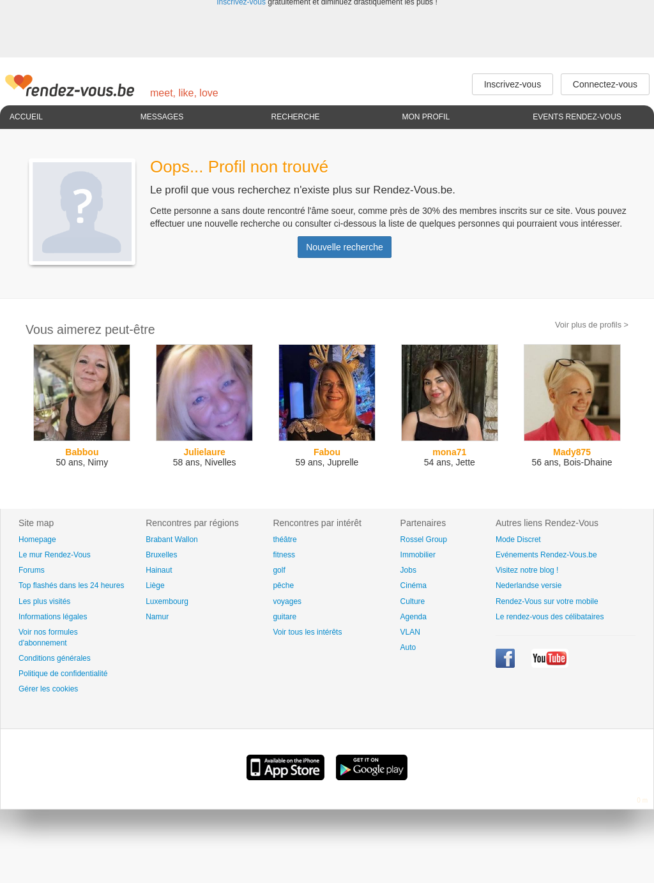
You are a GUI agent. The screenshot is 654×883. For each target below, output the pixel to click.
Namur (157, 616)
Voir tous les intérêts (307, 632)
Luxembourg (167, 601)
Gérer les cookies (48, 688)
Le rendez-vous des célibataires (550, 616)
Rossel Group (423, 539)
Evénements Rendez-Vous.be (546, 554)
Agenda (413, 616)
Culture (412, 601)
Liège (155, 585)
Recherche (295, 116)
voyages (287, 601)
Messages (162, 116)
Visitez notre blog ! (527, 570)
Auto (408, 647)
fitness (284, 554)
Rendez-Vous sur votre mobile (547, 601)
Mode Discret (518, 539)
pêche (283, 585)
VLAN (410, 632)
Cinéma (413, 585)
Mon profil (426, 116)
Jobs (408, 570)
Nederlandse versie (528, 585)
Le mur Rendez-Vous (55, 554)
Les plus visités (44, 601)
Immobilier (418, 554)
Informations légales (53, 616)
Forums (32, 570)
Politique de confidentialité (63, 673)
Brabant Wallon (172, 539)
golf (279, 570)
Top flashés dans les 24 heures (71, 585)
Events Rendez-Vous (577, 116)
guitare (284, 616)
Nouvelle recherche (344, 247)
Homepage (37, 539)
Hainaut (159, 570)
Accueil (26, 116)
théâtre (284, 539)
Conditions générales (55, 658)
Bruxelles (161, 554)
